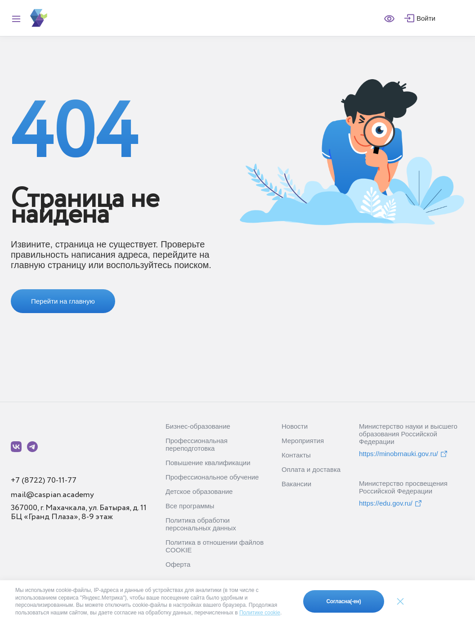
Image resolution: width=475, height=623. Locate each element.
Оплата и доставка (311, 469)
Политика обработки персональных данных (201, 524)
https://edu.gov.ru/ (390, 503)
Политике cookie (259, 613)
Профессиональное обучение (212, 477)
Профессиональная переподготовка (197, 444)
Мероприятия (303, 440)
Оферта (178, 564)
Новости (295, 426)
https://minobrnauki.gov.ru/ (403, 454)
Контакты (296, 455)
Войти (426, 18)
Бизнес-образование (198, 426)
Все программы (190, 506)
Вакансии (296, 484)
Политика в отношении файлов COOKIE (215, 546)
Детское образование (199, 491)
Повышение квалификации (208, 462)
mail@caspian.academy (52, 495)
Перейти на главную (63, 301)
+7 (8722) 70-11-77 (43, 480)
